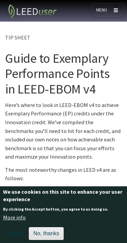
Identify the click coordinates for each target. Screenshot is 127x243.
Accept (15, 236)
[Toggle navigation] (108, 10)
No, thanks (46, 236)
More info (14, 219)
